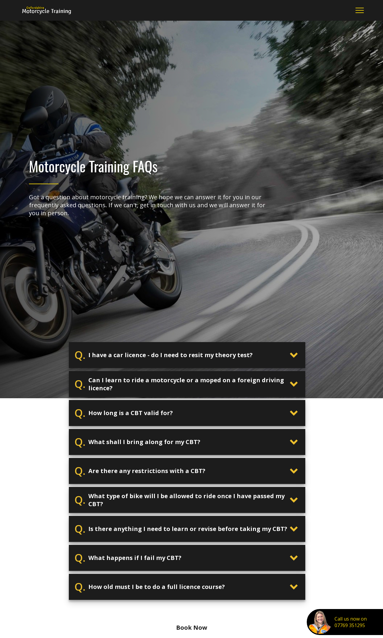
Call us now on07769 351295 (351, 622)
